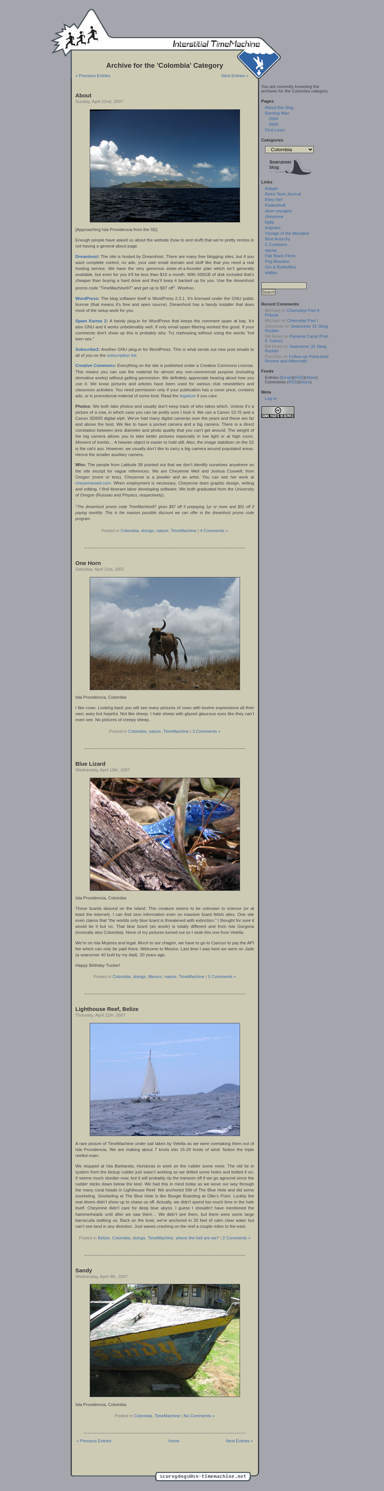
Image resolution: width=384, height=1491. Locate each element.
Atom (311, 377)
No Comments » (199, 1415)
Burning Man (277, 113)
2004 (274, 118)
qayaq (271, 250)
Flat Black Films (280, 255)
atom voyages (278, 211)
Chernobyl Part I (302, 320)
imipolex (273, 227)
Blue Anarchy (278, 239)
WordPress (87, 298)
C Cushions (276, 244)
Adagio (272, 188)
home (174, 1441)
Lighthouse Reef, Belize (107, 1009)
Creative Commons (95, 365)
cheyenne (274, 216)
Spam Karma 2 (91, 321)
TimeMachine (184, 530)
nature (162, 530)
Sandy (84, 1270)
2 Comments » (236, 1238)
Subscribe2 (87, 349)
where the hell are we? (197, 1238)
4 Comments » (214, 530)
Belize (104, 1238)
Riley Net (274, 199)
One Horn (88, 563)
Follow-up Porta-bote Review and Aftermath (297, 358)
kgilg (269, 222)
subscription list (121, 355)
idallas (271, 272)
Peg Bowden (277, 261)
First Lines (275, 130)
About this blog (279, 107)
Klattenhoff (275, 205)
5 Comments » (222, 976)
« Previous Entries (93, 75)
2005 (274, 124)
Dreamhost (87, 256)
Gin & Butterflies (280, 267)
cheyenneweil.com (93, 483)
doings (147, 530)
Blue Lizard (91, 763)
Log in (271, 398)
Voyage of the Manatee (287, 233)
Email (286, 377)
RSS (299, 377)
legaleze (188, 396)
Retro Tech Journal (283, 194)
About (84, 95)
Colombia (129, 530)
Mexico (155, 976)
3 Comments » (207, 731)
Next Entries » (234, 75)
